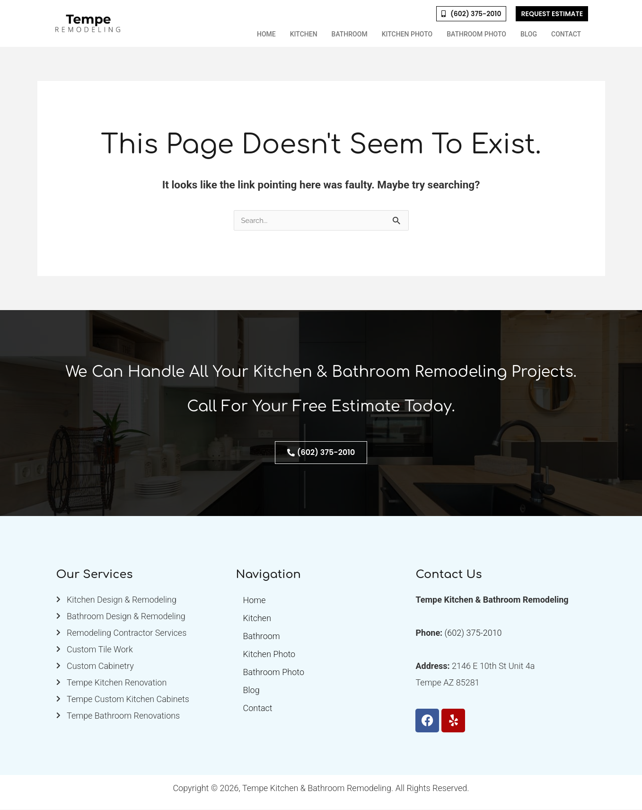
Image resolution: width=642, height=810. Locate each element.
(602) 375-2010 (473, 633)
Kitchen (303, 34)
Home (266, 34)
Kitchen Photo (407, 34)
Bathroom (350, 34)
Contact (566, 34)
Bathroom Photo (476, 34)
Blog (528, 34)
